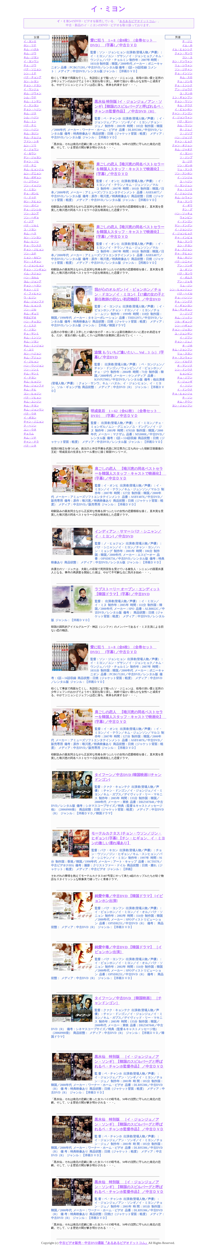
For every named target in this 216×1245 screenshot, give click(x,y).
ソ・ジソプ (186, 313)
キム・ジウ (30, 53)
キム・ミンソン (32, 337)
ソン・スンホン (183, 173)
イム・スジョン (32, 273)
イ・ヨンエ (30, 41)
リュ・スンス (184, 169)
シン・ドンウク (183, 369)
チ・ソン (187, 397)
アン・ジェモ (184, 281)
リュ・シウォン (183, 65)
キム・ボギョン (32, 177)
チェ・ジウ (30, 65)
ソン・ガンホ (184, 165)
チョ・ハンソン (183, 297)
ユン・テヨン (184, 245)
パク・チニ (30, 165)
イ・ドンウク (184, 389)
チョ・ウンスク (32, 245)
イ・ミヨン (30, 189)
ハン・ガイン (31, 205)
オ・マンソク (184, 365)
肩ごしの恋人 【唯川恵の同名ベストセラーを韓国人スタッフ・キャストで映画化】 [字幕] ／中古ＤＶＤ (130, 473)
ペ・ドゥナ (30, 197)
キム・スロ (186, 77)
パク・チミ (30, 125)
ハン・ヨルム (31, 277)
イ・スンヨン (31, 105)
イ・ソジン (186, 385)
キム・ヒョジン (32, 381)
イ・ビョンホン (183, 109)
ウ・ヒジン (30, 297)
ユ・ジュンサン (183, 333)
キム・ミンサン (32, 101)
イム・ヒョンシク (182, 49)
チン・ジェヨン (32, 157)
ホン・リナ (30, 45)
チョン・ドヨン (32, 85)
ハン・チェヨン (32, 321)
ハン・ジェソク (183, 137)
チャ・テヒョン (183, 253)
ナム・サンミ (31, 373)
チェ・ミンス (184, 189)
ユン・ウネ (30, 429)
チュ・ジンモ (184, 81)
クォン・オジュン (182, 145)
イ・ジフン (186, 337)
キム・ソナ (30, 437)
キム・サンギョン (182, 309)
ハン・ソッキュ (183, 213)
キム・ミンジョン (34, 345)
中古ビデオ (30, 317)
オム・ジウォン (32, 93)
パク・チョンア (32, 77)
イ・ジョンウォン (182, 117)
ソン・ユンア (31, 213)
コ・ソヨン (30, 229)
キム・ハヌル (31, 49)
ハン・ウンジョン (34, 365)
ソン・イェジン (32, 185)
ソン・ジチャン (183, 69)
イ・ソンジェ (184, 177)
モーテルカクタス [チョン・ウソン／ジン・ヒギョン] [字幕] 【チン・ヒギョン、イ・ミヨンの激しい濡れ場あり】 (128, 838)
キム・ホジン (184, 257)
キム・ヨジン (31, 133)
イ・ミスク (30, 325)
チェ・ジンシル (32, 209)
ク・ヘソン (30, 425)
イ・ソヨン (30, 329)
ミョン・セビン (32, 257)
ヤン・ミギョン (32, 261)
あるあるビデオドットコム (137, 21)
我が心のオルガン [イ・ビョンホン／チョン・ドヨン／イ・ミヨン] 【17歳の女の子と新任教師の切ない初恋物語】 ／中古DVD (129, 294)
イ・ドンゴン (184, 221)
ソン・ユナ (30, 253)
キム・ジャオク (183, 149)
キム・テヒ (30, 389)
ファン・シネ (31, 141)
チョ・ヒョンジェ (182, 393)
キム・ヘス (30, 233)
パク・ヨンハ (184, 121)
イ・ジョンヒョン (34, 265)
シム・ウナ (30, 97)
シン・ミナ (30, 73)
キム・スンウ (184, 241)
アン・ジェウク (183, 89)
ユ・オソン (186, 269)
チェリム (29, 433)
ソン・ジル (30, 309)
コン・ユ (187, 57)
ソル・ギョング (183, 321)
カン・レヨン (31, 81)
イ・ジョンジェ (183, 193)
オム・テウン (184, 401)
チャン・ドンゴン (182, 113)
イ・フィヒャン (32, 293)
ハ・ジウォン (31, 181)
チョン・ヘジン (32, 109)
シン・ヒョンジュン (181, 289)
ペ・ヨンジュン (183, 185)
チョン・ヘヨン (32, 285)
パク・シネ (30, 445)
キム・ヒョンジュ (34, 169)
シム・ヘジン (31, 117)
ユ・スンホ (186, 93)
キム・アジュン (32, 357)
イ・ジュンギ (184, 381)
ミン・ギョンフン (182, 97)
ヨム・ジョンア (32, 281)
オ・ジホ (187, 345)
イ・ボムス (186, 277)
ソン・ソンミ (31, 369)
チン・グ (187, 209)
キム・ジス (30, 113)
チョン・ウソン (183, 101)
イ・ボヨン (30, 417)
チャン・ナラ (31, 441)
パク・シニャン (183, 261)
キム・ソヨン (31, 341)
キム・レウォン (183, 197)
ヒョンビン (186, 373)
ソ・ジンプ (186, 157)
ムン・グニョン (32, 173)
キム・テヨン (31, 405)
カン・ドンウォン (182, 61)
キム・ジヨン (31, 57)
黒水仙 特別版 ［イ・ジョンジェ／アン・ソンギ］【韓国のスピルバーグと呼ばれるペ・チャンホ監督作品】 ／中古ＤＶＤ (128, 1061)
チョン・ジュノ (183, 341)
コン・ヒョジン (32, 393)
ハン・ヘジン (31, 129)
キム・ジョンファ (34, 385)
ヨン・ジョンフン (182, 405)
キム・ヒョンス (32, 305)
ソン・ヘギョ (31, 217)
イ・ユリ (29, 349)
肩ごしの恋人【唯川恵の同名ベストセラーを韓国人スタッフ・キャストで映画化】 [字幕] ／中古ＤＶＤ (130, 169)
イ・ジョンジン (183, 229)
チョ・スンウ (184, 201)
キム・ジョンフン (182, 349)
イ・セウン (30, 153)
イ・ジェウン (31, 149)
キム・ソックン (183, 317)
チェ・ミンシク (183, 85)
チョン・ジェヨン (182, 329)
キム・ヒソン (31, 241)
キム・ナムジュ (32, 137)
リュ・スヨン (184, 353)
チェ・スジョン (183, 249)
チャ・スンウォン (182, 357)
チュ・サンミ (31, 333)
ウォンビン (186, 217)
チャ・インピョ (183, 237)
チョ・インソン (183, 73)
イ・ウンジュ (31, 89)
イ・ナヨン (30, 377)
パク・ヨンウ (184, 273)
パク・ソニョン (32, 69)
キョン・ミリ (31, 289)
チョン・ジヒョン (34, 249)
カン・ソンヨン (32, 237)
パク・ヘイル (184, 293)
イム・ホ (187, 45)
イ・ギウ (187, 205)
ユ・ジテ (187, 161)
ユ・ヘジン (186, 181)
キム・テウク (184, 105)
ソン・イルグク (183, 361)
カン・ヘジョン (32, 353)
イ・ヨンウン (31, 61)
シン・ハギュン (183, 325)
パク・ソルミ (31, 225)
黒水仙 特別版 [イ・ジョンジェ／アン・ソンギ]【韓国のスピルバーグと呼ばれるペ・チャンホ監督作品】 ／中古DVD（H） (129, 106)
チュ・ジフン (184, 377)
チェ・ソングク (183, 301)
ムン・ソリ (30, 145)
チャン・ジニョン (34, 421)
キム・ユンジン (32, 401)
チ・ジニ (187, 41)
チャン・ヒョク (183, 141)
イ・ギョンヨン (183, 305)
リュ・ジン (186, 285)
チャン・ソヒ (31, 161)
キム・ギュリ (31, 313)
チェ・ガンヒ (31, 193)
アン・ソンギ (184, 265)
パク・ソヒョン (32, 397)
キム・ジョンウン (34, 409)
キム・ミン (30, 121)
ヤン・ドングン (183, 225)
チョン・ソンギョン (35, 269)
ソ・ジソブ (186, 133)
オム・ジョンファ (34, 301)
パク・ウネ (30, 413)
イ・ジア (29, 221)
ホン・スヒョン (32, 201)
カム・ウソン (184, 125)
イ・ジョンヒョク (182, 233)
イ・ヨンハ (186, 153)
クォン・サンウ (183, 53)
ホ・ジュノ (186, 129)
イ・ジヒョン (31, 361)
